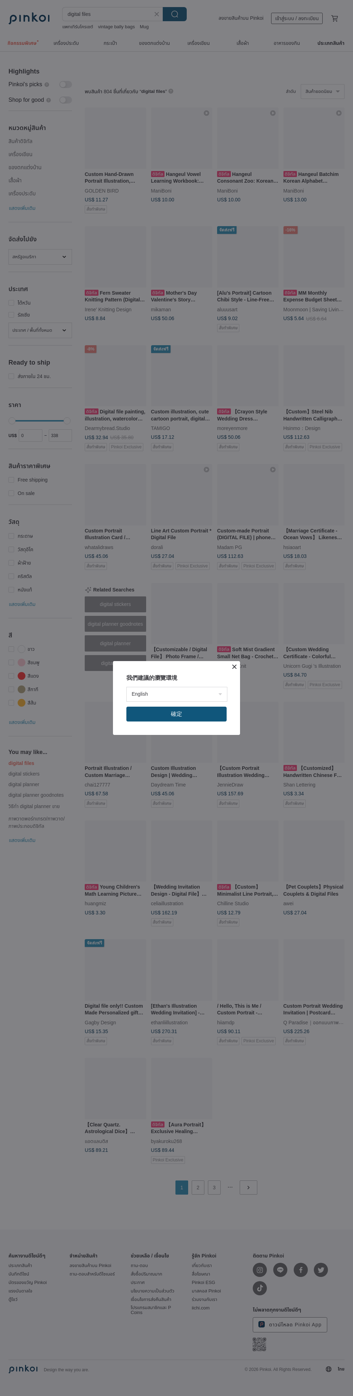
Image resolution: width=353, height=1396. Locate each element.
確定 (176, 714)
